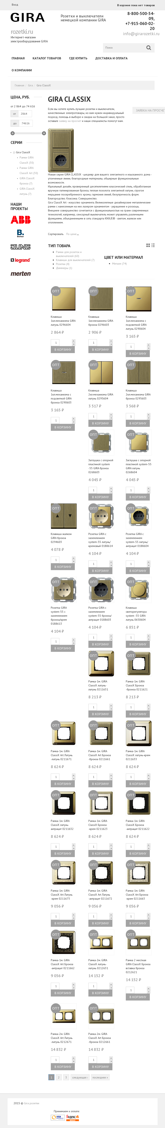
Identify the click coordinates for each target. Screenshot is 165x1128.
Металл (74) (119, 263)
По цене (72, 234)
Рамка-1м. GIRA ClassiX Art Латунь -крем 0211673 (61, 894)
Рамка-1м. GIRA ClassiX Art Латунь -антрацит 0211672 (100, 894)
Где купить (78, 58)
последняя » (100, 1077)
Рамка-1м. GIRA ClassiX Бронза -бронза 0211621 (137, 685)
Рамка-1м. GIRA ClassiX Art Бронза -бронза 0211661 (99, 755)
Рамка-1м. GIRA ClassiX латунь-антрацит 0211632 (62, 825)
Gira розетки (31, 1103)
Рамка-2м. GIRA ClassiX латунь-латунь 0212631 (98, 964)
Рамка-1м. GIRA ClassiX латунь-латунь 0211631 (98, 685)
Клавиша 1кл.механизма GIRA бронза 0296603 (100, 321)
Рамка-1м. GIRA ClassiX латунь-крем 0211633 (138, 755)
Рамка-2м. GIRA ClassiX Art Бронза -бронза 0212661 (99, 1038)
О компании (22, 70)
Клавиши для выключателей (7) (75, 260)
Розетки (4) (62, 264)
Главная (18, 58)
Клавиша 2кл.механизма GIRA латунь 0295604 (100, 394)
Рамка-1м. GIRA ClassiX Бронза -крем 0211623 (98, 825)
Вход (15, 4)
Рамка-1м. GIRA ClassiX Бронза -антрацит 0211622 (138, 825)
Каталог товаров (47, 58)
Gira (30, 85)
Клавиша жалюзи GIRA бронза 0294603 (61, 538)
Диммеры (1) (64, 268)
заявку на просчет (70, 121)
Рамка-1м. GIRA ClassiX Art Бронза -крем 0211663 (137, 894)
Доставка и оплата (111, 58)
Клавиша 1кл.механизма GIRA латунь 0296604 (63, 321)
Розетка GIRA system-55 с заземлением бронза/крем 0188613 (59, 615)
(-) (14, 152)
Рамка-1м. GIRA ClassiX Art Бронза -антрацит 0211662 (63, 964)
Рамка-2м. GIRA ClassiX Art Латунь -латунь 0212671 (61, 1038)
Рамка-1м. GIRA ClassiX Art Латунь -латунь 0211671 (61, 755)
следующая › (80, 1077)
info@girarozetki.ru (141, 33)
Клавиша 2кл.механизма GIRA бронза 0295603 (138, 394)
